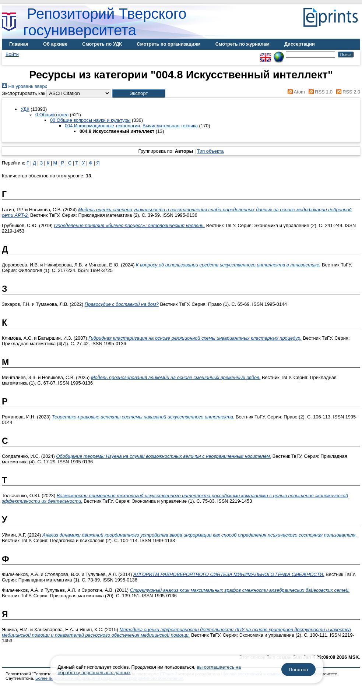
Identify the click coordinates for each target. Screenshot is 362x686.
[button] (138, 93)
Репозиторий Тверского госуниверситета (105, 22)
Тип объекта (210, 151)
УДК (25, 109)
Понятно (298, 669)
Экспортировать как (23, 93)
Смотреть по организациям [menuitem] (169, 44)
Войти (12, 54)
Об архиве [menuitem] (55, 44)
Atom (295, 92)
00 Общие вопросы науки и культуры (90, 120)
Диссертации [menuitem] (299, 44)
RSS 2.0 (347, 92)
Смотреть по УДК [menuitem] (102, 44)
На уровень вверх (24, 86)
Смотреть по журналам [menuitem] (242, 44)
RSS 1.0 (319, 92)
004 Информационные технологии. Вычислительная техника (131, 125)
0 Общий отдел (51, 114)
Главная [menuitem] (18, 44)
